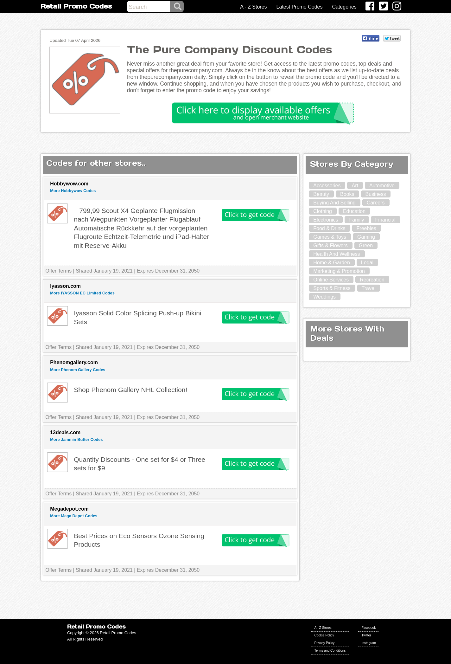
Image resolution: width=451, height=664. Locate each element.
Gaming (366, 237)
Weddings (324, 297)
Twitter (366, 635)
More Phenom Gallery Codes (77, 369)
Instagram (368, 643)
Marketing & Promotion (339, 271)
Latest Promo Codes (299, 7)
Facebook (368, 627)
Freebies (366, 228)
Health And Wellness (336, 254)
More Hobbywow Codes (73, 190)
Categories (344, 7)
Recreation (372, 279)
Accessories (326, 185)
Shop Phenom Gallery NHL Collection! (130, 389)
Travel (369, 288)
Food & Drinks (329, 228)
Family (356, 219)
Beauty (321, 194)
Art (355, 185)
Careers (376, 202)
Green (366, 245)
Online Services (331, 279)
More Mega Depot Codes (73, 515)
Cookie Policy (324, 635)
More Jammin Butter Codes (76, 439)
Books (347, 194)
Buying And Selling (334, 202)
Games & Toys (329, 237)
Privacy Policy (324, 643)
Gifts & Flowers (330, 245)
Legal (367, 262)
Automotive (382, 185)
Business (375, 194)
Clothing (322, 211)
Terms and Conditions (330, 650)
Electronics (325, 219)
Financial (385, 219)
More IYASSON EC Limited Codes (82, 293)
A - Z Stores (253, 7)
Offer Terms (58, 271)
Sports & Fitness (331, 288)
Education (354, 211)
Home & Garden (331, 262)
